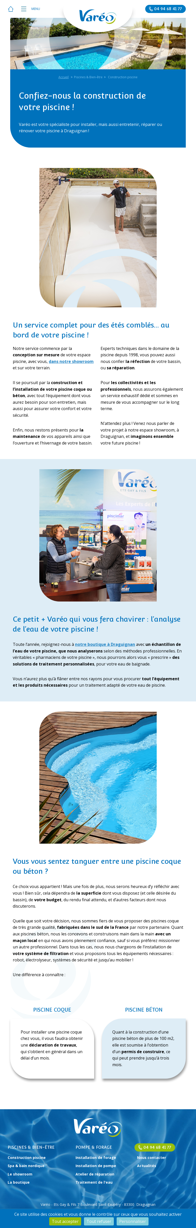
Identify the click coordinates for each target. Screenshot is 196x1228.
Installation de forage (96, 1157)
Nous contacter (151, 1157)
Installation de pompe (96, 1165)
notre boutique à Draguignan (105, 644)
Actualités (146, 1165)
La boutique (19, 1182)
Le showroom (20, 1174)
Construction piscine (27, 1157)
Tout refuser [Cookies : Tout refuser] (99, 1221)
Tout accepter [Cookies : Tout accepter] (65, 1221)
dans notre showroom (71, 361)
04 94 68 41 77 (157, 1147)
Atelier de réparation (95, 1174)
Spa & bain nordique (26, 1165)
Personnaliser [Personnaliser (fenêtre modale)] (132, 1221)
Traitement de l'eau (94, 1182)
